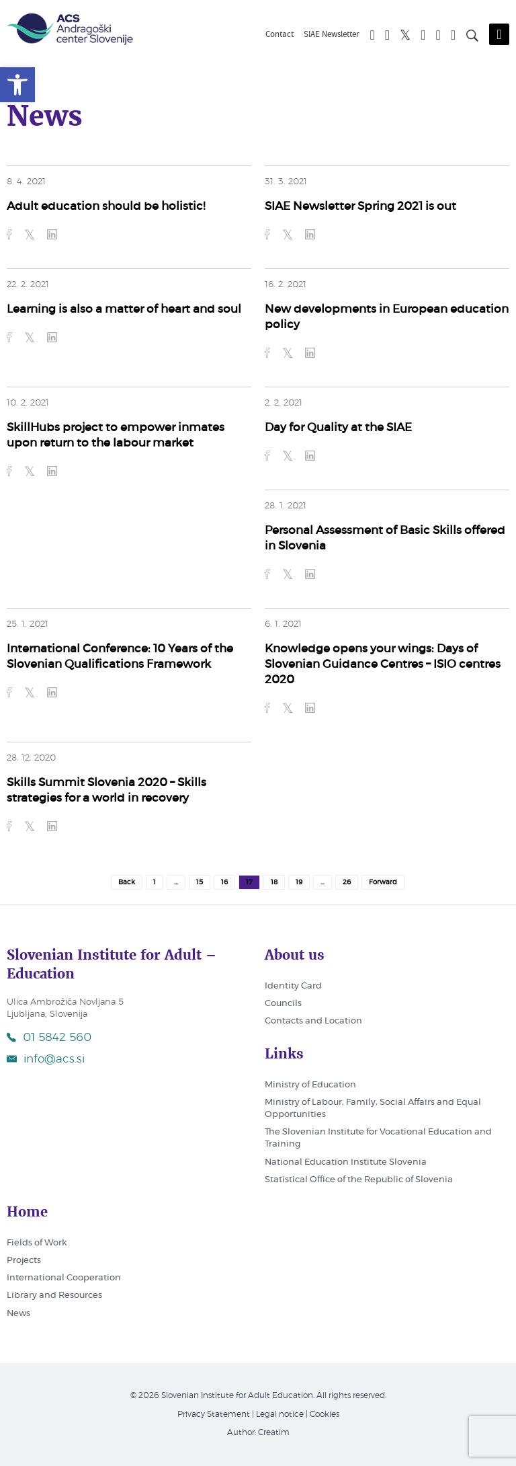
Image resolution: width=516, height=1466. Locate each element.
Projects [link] (24, 1260)
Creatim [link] (274, 1432)
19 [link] (299, 882)
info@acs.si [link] (46, 1058)
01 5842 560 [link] (49, 1037)
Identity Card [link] (293, 986)
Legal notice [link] (280, 1414)
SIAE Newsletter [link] (331, 35)
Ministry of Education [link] (310, 1085)
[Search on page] (472, 37)
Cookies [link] (324, 1414)
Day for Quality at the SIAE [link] (338, 427)
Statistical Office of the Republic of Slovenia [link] (359, 1179)
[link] (17, 84)
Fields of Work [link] (37, 1243)
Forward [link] (383, 882)
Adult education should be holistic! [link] (106, 206)
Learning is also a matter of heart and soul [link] (124, 309)
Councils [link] (283, 1003)
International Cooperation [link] (64, 1278)
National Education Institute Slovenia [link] (346, 1162)
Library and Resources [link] (54, 1295)
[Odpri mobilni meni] (499, 34)
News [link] (18, 1313)
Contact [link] (279, 35)
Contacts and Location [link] (313, 1021)
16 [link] (224, 882)
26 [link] (347, 882)
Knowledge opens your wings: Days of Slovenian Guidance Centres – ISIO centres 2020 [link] (383, 664)
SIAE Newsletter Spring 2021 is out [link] (360, 206)
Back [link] (126, 882)
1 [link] (154, 882)
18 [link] (274, 882)
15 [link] (199, 882)
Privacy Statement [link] (213, 1414)
